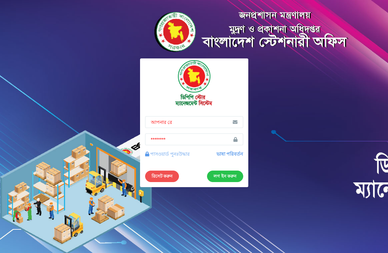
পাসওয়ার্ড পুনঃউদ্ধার (167, 154)
